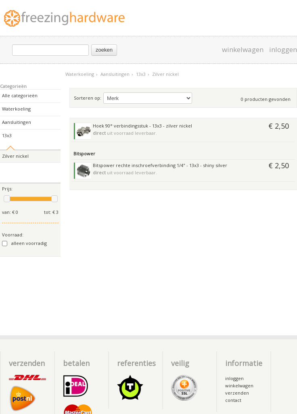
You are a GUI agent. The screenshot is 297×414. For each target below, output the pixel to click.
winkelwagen (243, 49)
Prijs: (7, 189)
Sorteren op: (87, 98)
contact (233, 400)
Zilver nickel (165, 74)
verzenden (237, 393)
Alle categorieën (20, 95)
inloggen (283, 49)
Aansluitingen (116, 74)
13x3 (142, 74)
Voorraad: (12, 235)
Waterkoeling (81, 74)
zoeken (104, 50)
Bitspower (84, 154)
